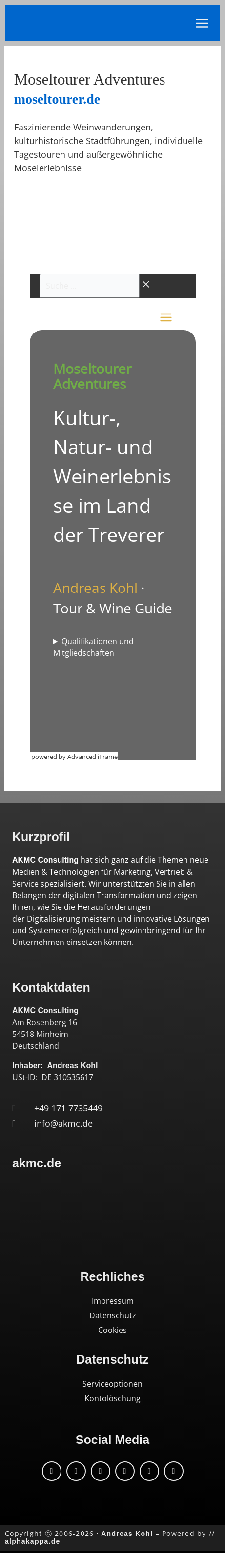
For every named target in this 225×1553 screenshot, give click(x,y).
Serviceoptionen (112, 1383)
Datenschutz (112, 1315)
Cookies (112, 1330)
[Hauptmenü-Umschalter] (202, 23)
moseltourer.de (57, 99)
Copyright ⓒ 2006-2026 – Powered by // (110, 1537)
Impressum (113, 1300)
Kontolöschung (112, 1398)
